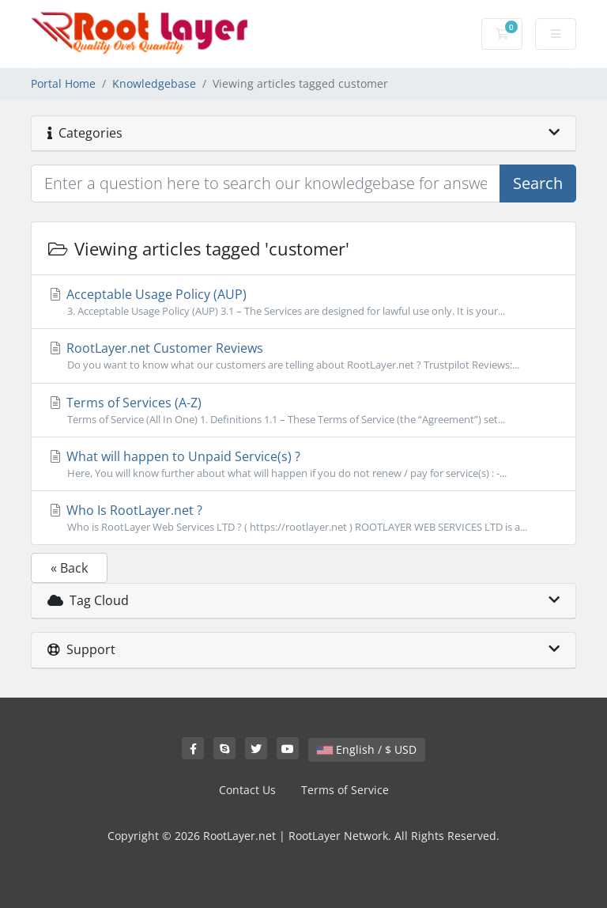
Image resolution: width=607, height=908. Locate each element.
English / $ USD (367, 749)
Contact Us (247, 789)
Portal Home (63, 83)
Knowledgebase (154, 83)
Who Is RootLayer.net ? (303, 518)
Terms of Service (345, 789)
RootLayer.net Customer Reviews (303, 356)
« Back (69, 568)
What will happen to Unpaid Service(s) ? (303, 464)
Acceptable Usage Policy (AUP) (303, 302)
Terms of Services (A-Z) (303, 410)
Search (538, 183)
